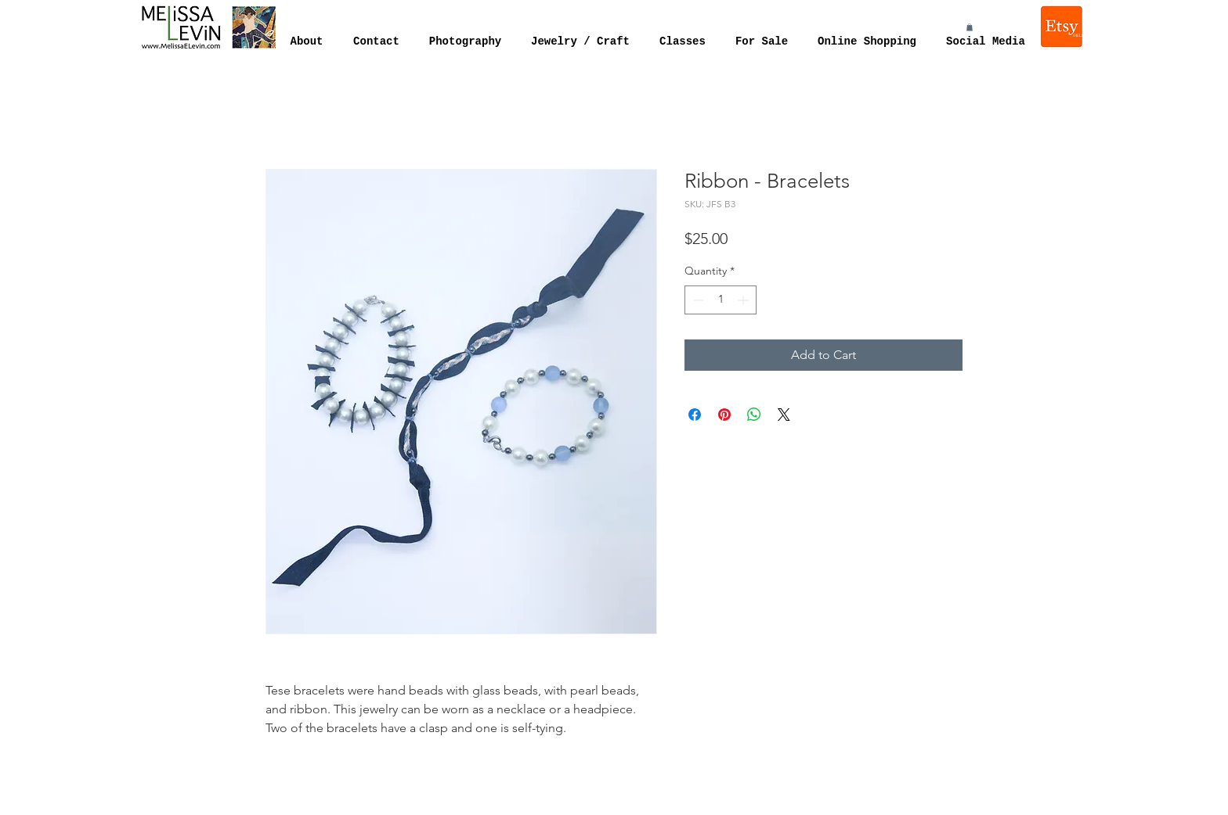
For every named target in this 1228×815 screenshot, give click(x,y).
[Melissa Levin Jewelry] (1062, 26)
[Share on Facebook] (694, 414)
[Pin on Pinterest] (724, 414)
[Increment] (744, 300)
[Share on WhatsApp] (754, 414)
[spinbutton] (720, 300)
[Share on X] (784, 414)
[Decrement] (696, 300)
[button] (969, 27)
